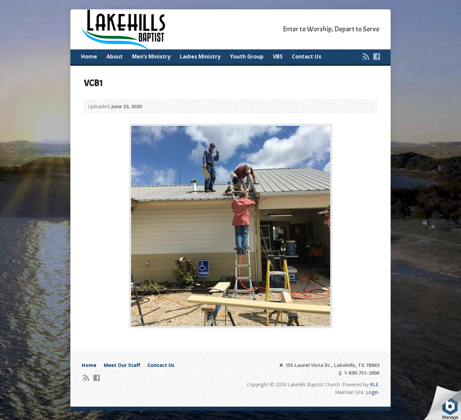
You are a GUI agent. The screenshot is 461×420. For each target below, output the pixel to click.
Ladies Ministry (200, 56)
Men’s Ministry (151, 56)
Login (372, 392)
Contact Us (306, 56)
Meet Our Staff (122, 365)
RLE (374, 384)
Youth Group (247, 56)
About (114, 56)
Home (89, 56)
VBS (278, 56)
